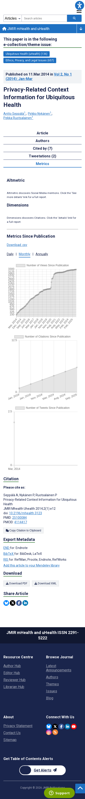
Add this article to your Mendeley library (31, 565)
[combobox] (44, 18)
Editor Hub (11, 673)
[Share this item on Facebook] (19, 603)
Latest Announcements (58, 668)
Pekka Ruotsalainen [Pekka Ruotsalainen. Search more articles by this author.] (18, 118)
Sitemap (10, 740)
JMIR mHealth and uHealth (25, 29)
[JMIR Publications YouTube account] (74, 726)
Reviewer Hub (14, 680)
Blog (49, 698)
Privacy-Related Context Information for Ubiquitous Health (39, 97)
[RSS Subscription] (55, 732)
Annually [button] (42, 254)
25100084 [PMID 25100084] (19, 517)
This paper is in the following (30, 42)
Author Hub (12, 666)
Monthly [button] (24, 254)
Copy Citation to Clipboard (23, 530)
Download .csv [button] (17, 245)
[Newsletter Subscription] (42, 770)
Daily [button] (10, 254)
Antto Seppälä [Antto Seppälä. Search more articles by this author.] (14, 113)
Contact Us (12, 733)
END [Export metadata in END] (6, 548)
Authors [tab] (42, 141)
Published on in (39, 76)
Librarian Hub (13, 687)
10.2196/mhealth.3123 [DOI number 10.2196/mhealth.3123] (25, 513)
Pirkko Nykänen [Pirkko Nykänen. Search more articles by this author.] (40, 113)
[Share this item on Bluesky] (6, 603)
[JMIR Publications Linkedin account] (67, 726)
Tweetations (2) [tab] (42, 156)
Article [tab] (42, 133)
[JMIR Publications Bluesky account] (49, 726)
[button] (80, 5)
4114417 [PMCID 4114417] (20, 522)
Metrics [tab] (42, 164)
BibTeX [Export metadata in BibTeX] (8, 554)
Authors (52, 677)
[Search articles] (74, 18)
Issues (51, 691)
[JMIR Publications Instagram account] (49, 732)
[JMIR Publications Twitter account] (55, 726)
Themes (52, 684)
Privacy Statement (17, 726)
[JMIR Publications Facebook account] (61, 726)
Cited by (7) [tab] (42, 148)
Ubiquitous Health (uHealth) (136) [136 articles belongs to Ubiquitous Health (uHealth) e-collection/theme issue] (26, 53)
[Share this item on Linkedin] (25, 603)
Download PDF (16, 583)
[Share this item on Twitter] (12, 603)
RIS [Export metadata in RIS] (6, 559)
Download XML (45, 583)
